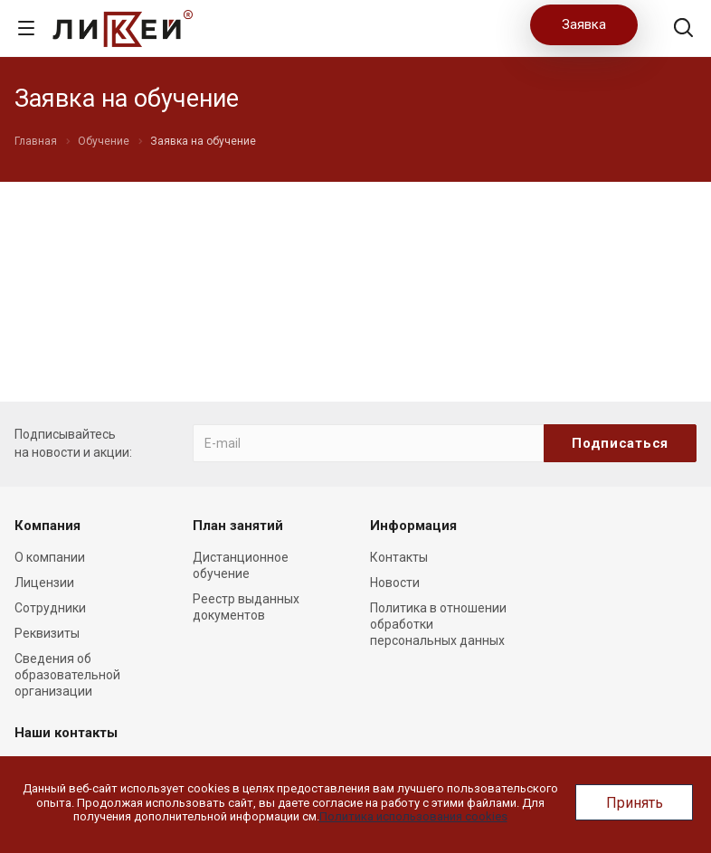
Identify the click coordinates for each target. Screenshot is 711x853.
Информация (413, 525)
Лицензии (44, 582)
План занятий (238, 525)
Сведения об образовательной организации (67, 674)
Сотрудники (50, 608)
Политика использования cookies (413, 816)
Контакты (399, 557)
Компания (47, 525)
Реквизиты (47, 633)
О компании (49, 557)
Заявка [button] (584, 24)
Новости (395, 582)
